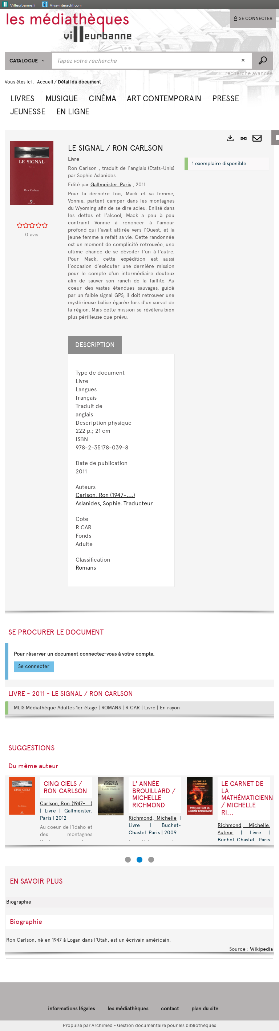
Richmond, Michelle (153, 818)
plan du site (204, 1009)
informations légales (71, 1009)
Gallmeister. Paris (110, 185)
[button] (22, 97)
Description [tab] (95, 345)
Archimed (102, 1025)
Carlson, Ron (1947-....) (105, 495)
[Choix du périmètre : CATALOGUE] (28, 61)
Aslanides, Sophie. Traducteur (114, 503)
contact (170, 1009)
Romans (86, 567)
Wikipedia (261, 949)
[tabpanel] (121, 470)
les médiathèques (128, 1009)
